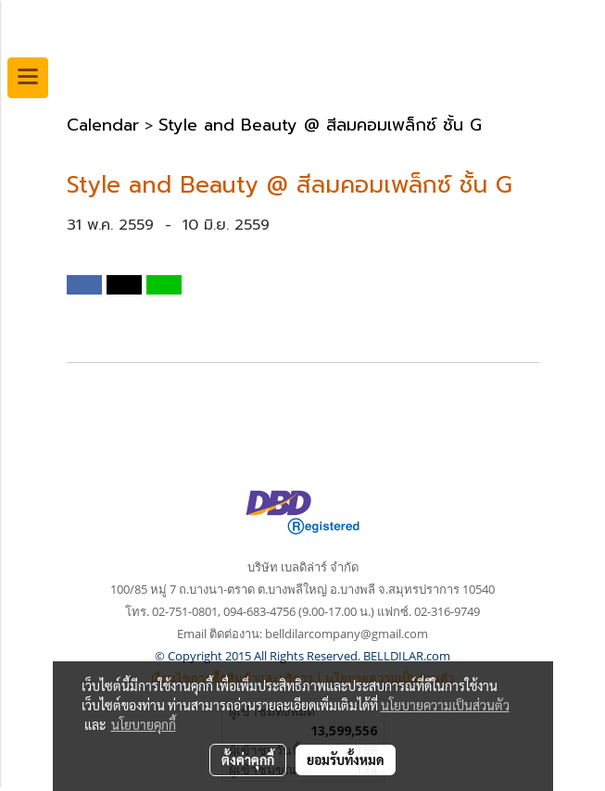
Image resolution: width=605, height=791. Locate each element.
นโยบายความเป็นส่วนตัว (445, 705)
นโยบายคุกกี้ (143, 724)
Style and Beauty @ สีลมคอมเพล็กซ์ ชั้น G (320, 125)
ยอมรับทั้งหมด (345, 759)
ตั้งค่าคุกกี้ (247, 759)
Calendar (103, 125)
